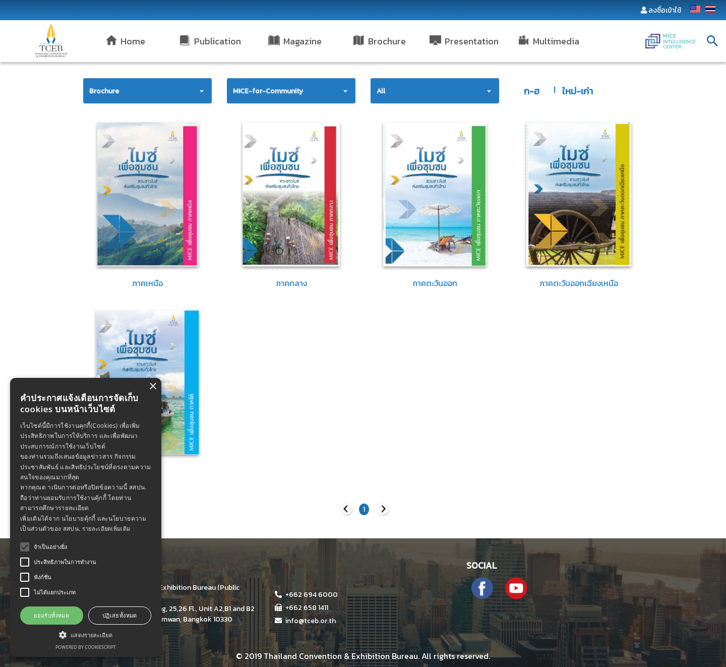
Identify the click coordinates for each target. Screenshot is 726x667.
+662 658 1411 (301, 607)
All (381, 91)
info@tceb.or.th (305, 621)
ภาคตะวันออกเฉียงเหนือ (578, 283)
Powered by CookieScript (85, 647)
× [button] (152, 387)
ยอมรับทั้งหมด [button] (51, 615)
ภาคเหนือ (147, 283)
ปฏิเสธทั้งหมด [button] (119, 615)
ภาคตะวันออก (434, 283)
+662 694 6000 (306, 594)
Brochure (104, 91)
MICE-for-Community (268, 91)
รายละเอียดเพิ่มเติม (106, 528)
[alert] (85, 517)
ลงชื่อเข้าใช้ (664, 10)
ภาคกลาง (291, 283)
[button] (85, 635)
